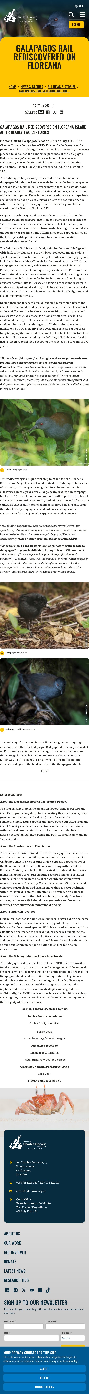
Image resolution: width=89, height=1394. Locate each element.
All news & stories (62, 86)
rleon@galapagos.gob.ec (44, 1080)
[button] (82, 14)
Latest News (14, 1270)
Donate (76, 25)
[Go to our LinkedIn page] (39, 1289)
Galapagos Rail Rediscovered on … (44, 91)
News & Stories (32, 86)
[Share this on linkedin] (61, 112)
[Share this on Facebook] (48, 112)
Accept (44, 1369)
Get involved (15, 1252)
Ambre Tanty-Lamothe (44, 1023)
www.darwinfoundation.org (42, 905)
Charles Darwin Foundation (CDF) (22, 145)
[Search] (71, 14)
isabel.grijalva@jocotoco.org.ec (45, 1059)
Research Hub (16, 1280)
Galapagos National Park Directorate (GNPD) (54, 149)
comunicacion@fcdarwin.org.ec (44, 1038)
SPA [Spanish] (79, 6)
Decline (44, 1378)
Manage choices (44, 1387)
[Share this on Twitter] (54, 112)
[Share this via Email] (41, 112)
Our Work (12, 1242)
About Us (12, 1233)
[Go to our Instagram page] (14, 1289)
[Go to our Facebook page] (6, 1289)
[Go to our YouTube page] (30, 1289)
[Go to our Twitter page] (22, 1289)
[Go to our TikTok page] (47, 1289)
